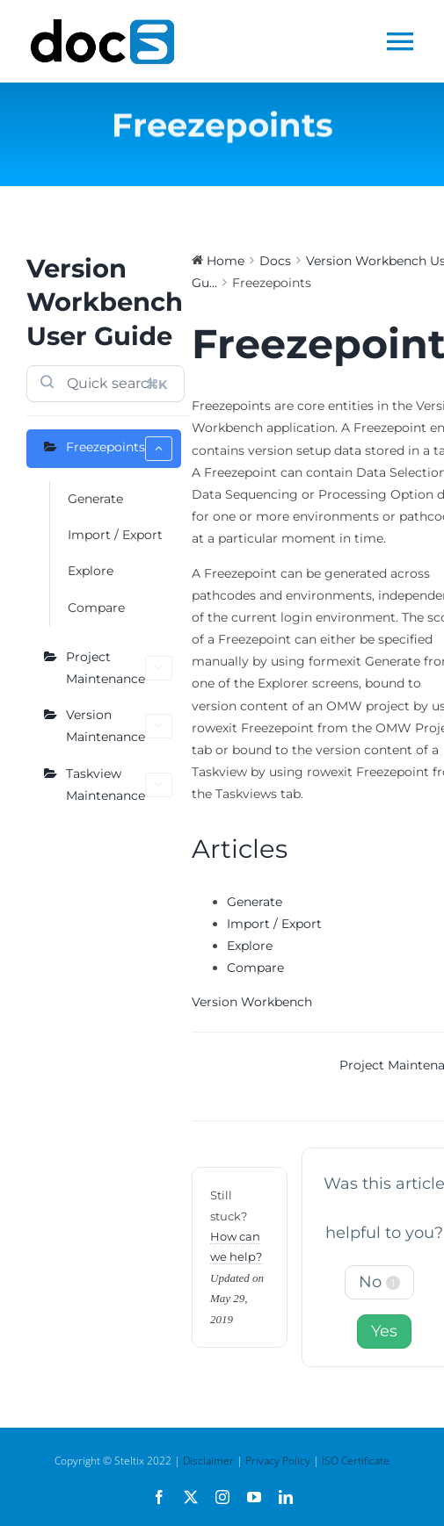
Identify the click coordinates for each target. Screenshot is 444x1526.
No (379, 1282)
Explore (90, 571)
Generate (95, 499)
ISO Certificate (355, 1460)
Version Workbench (252, 1002)
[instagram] (222, 1497)
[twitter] (191, 1497)
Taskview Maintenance (119, 784)
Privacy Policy (277, 1460)
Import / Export (115, 535)
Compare (96, 607)
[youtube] (254, 1497)
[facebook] (159, 1497)
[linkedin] (286, 1497)
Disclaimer (208, 1460)
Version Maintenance (119, 726)
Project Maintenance (119, 668)
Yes (384, 1331)
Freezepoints (119, 448)
